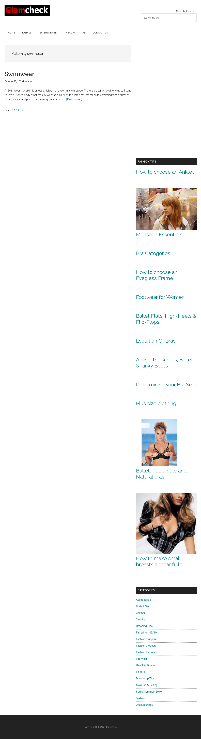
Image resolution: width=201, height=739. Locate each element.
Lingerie (141, 672)
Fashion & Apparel (146, 639)
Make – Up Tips (145, 678)
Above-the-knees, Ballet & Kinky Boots (164, 363)
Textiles (140, 698)
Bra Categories (153, 253)
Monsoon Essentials (159, 234)
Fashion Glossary (146, 645)
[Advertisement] (161, 99)
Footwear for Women (160, 297)
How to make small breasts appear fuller (160, 561)
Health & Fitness (146, 665)
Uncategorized (144, 704)
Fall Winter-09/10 (146, 632)
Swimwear (19, 73)
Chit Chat (141, 612)
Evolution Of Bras (156, 341)
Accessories (143, 599)
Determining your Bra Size (166, 385)
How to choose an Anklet (165, 172)
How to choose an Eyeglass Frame (157, 275)
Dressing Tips (144, 626)
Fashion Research (146, 652)
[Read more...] (74, 99)
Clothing (141, 619)
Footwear (141, 658)
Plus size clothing (156, 403)
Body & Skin (143, 606)
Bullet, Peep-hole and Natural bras (161, 474)
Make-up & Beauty (147, 685)
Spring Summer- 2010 (149, 691)
